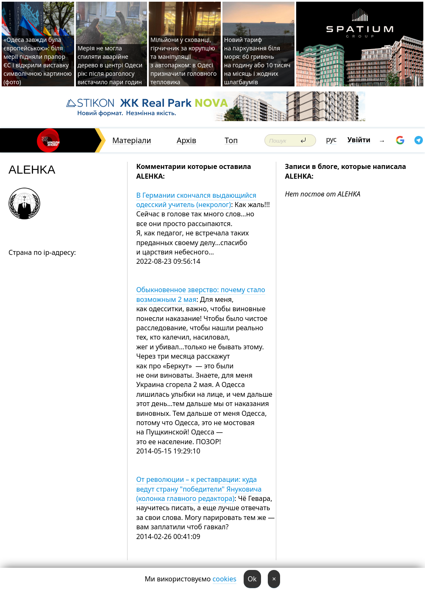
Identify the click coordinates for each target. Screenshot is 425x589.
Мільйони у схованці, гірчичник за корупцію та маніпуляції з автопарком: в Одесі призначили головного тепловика (183, 61)
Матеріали (131, 140)
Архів (186, 140)
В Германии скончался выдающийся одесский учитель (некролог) (196, 200)
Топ (231, 140)
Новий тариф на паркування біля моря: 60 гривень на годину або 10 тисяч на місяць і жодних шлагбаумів (257, 61)
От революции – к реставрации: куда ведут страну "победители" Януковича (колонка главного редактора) (198, 489)
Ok (252, 578)
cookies (224, 578)
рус (331, 139)
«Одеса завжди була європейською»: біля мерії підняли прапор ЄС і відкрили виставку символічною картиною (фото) (37, 61)
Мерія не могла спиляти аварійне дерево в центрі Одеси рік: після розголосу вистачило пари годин (110, 65)
